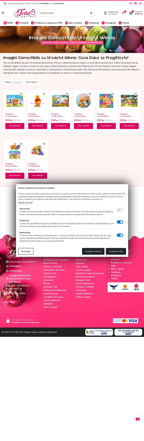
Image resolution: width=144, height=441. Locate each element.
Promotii (22, 22)
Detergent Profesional (54, 290)
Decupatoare (49, 276)
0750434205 (59, 3)
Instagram (109, 22)
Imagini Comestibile (61, 42)
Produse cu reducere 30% (46, 22)
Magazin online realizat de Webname (40, 332)
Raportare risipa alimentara (89, 273)
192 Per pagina (31, 82)
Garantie (79, 263)
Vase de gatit (50, 307)
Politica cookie (82, 297)
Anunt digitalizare (84, 283)
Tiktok (124, 22)
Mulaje (46, 283)
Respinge (25, 251)
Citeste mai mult (25, 202)
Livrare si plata (83, 270)
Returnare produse (85, 276)
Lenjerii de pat (50, 293)
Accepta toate (116, 251)
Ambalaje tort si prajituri (56, 259)
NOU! (8, 22)
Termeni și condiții (84, 286)
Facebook (92, 22)
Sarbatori (48, 303)
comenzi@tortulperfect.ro (21, 261)
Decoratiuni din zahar (54, 270)
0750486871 (44, 3)
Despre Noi (81, 259)
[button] (6, 13)
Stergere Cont (82, 280)
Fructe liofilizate (51, 300)
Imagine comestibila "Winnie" (11, 115)
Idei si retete (73, 22)
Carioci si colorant (52, 266)
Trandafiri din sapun (53, 297)
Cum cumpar (81, 266)
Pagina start (47, 42)
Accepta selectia (93, 251)
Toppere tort (49, 273)
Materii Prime (50, 263)
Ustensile (48, 280)
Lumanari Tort (50, 286)
